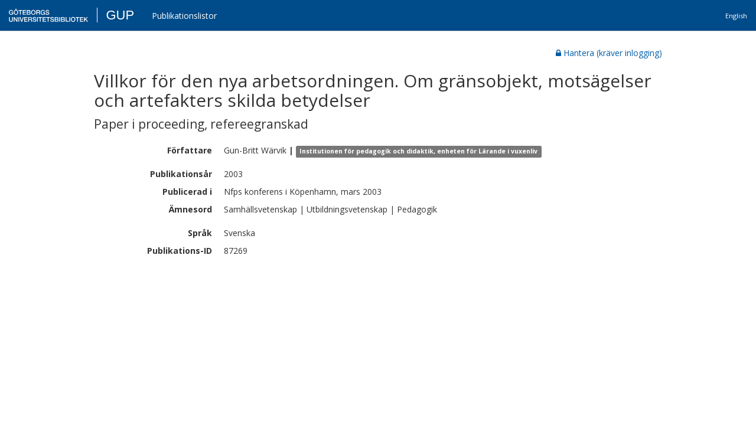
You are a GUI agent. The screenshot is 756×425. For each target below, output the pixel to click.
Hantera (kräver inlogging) (609, 52)
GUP (120, 15)
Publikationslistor (184, 15)
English (736, 15)
